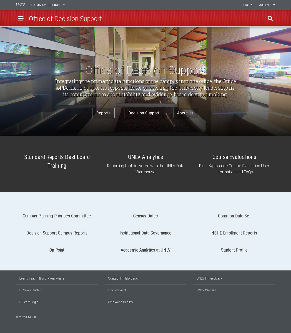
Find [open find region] (270, 18)
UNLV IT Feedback (209, 278)
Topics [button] (246, 5)
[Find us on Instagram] (267, 316)
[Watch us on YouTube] (274, 316)
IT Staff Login (28, 302)
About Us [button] (185, 113)
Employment (117, 290)
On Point (57, 248)
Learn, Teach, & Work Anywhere (41, 278)
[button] (21, 18)
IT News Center (30, 290)
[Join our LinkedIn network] (269, 316)
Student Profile (234, 248)
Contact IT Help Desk (123, 278)
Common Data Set (234, 214)
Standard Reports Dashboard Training (57, 161)
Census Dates (145, 214)
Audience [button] (267, 5)
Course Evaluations (234, 163)
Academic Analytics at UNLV (145, 248)
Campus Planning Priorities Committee (57, 214)
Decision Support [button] (143, 113)
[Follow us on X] (272, 316)
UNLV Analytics (145, 163)
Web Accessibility (120, 302)
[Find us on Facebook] (265, 316)
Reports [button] (103, 113)
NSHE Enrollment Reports (234, 231)
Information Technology (47, 5)
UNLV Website (206, 290)
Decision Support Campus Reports (57, 231)
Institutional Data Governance (145, 231)
